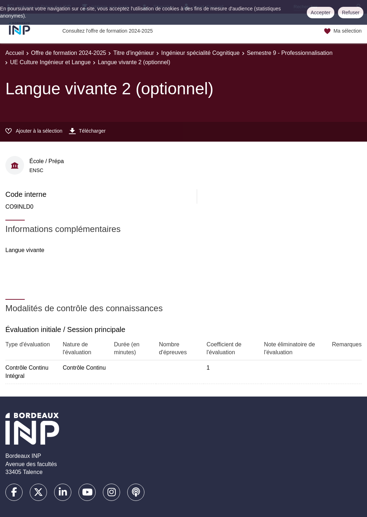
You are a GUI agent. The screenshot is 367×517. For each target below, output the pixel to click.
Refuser (350, 12)
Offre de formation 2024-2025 (68, 53)
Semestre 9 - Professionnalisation (290, 53)
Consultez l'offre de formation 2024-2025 (107, 31)
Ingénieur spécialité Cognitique (200, 53)
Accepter (320, 12)
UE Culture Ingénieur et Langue (50, 62)
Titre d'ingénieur (133, 53)
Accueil (14, 53)
